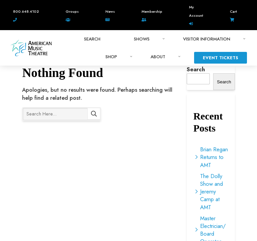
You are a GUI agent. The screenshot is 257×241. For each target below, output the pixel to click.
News (110, 11)
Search (93, 114)
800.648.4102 (26, 11)
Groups (72, 11)
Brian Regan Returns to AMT (214, 157)
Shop (111, 57)
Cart (233, 11)
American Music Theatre (31, 47)
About (158, 57)
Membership (152, 11)
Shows (142, 39)
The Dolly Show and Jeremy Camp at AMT (211, 191)
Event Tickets (220, 58)
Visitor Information (206, 39)
